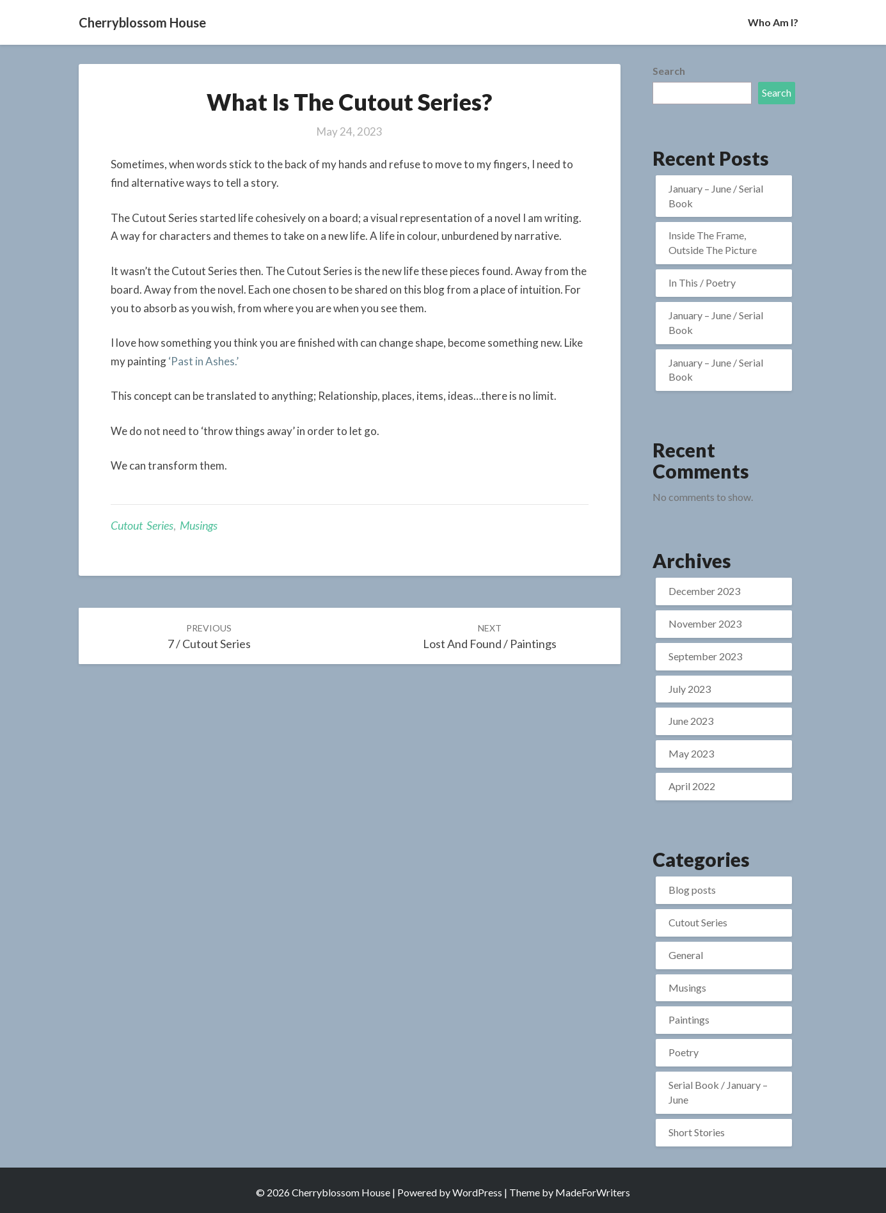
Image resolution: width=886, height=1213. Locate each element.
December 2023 (704, 591)
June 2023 (690, 721)
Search (669, 71)
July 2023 (689, 689)
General (685, 955)
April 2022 (691, 786)
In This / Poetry (702, 282)
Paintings (688, 1019)
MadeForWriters (592, 1192)
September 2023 (705, 656)
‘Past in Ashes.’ (203, 361)
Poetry (683, 1052)
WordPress (477, 1192)
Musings (199, 525)
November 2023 (704, 623)
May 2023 (691, 753)
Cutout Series (142, 525)
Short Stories (696, 1132)
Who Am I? (773, 22)
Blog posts (692, 890)
